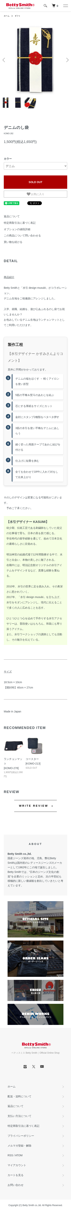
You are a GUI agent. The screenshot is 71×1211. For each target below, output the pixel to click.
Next (66, 60)
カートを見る (15, 1175)
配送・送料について (19, 1096)
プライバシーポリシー (21, 1135)
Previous (4, 60)
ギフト (17, 16)
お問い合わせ (15, 1184)
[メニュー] (65, 5)
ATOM (19, 1155)
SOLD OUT (35, 182)
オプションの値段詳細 (17, 229)
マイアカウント (17, 1165)
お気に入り (35, 194)
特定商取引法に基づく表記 (20, 222)
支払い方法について (19, 1115)
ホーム (6, 16)
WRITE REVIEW (33, 805)
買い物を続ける (13, 241)
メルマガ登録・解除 (19, 1145)
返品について (12, 216)
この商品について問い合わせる (22, 235)
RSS (10, 1155)
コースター (32, 759)
